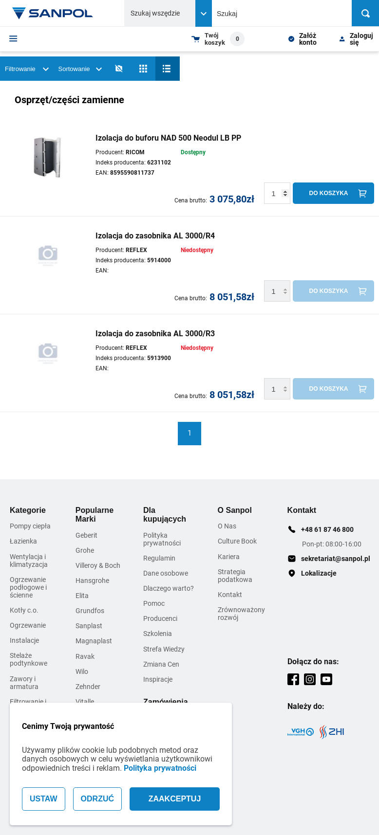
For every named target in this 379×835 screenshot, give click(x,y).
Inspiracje (157, 679)
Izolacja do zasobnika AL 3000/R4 (155, 235)
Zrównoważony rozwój (241, 613)
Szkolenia (157, 633)
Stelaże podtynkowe (28, 659)
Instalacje (24, 640)
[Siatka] (143, 68)
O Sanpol (235, 510)
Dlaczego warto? (168, 588)
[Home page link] (52, 13)
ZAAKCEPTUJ (175, 799)
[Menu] (13, 38)
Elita (82, 595)
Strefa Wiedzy (164, 649)
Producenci (160, 618)
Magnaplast (94, 641)
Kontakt (230, 595)
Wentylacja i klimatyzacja (29, 560)
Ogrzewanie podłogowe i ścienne (28, 587)
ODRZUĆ (97, 799)
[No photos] (119, 68)
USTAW (43, 799)
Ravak (85, 656)
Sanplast (89, 626)
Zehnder (88, 686)
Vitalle (85, 702)
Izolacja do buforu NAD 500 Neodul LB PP (168, 138)
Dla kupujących (164, 514)
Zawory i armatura (24, 682)
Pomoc (154, 603)
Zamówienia (165, 702)
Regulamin (159, 558)
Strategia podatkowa (235, 575)
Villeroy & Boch (98, 565)
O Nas (227, 526)
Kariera (229, 557)
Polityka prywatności (160, 768)
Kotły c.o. (24, 610)
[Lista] (167, 68)
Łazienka (23, 541)
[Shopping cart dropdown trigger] (218, 39)
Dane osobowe (165, 573)
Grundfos (90, 611)
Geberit (86, 535)
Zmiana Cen (161, 664)
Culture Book (237, 541)
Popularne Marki (95, 514)
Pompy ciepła (30, 526)
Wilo (82, 671)
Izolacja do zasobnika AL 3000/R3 (155, 333)
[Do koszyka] (333, 193)
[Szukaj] (365, 13)
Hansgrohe (92, 580)
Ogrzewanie (28, 625)
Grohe (85, 550)
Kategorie (28, 510)
